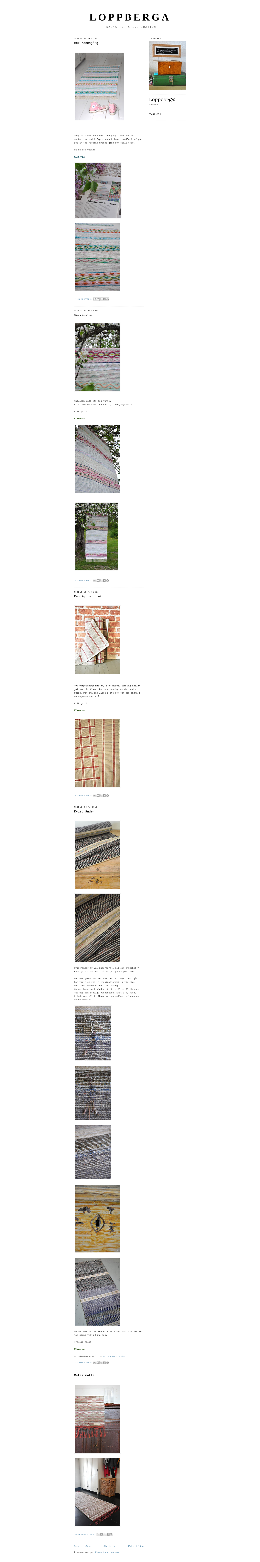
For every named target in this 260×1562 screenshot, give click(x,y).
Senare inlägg (82, 1546)
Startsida (109, 1546)
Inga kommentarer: (86, 1534)
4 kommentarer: (84, 299)
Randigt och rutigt (90, 596)
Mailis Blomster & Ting (114, 1356)
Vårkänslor (83, 315)
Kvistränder (84, 811)
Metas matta (84, 1375)
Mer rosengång (86, 43)
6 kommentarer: (84, 580)
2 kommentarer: (84, 795)
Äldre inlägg (136, 1546)
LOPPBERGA (130, 17)
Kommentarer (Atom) (107, 1552)
